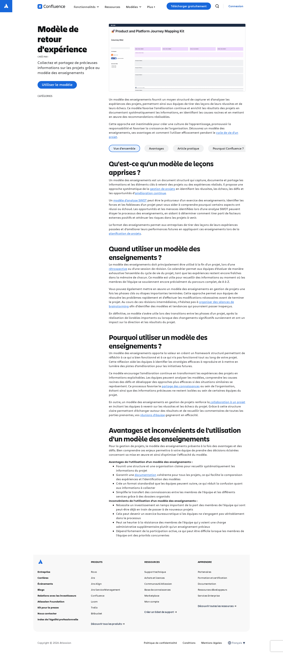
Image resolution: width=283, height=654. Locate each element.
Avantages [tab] (156, 148)
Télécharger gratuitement (189, 6)
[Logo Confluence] (51, 6)
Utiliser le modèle (57, 84)
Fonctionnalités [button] (86, 7)
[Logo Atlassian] (6, 6)
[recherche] (217, 6)
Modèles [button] (133, 7)
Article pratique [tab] (188, 148)
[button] (151, 6)
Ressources (112, 7)
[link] (235, 6)
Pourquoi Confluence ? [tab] (228, 148)
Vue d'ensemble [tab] (124, 148)
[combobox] (232, 643)
